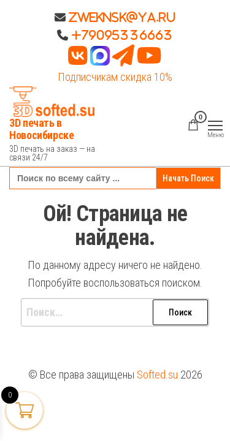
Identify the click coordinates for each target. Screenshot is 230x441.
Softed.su (157, 374)
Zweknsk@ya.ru (120, 17)
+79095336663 (122, 34)
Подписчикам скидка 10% (115, 76)
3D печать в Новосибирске (41, 128)
